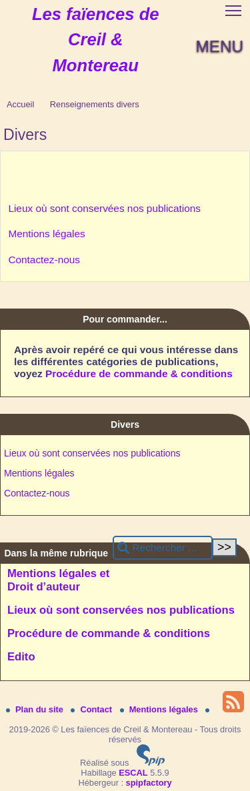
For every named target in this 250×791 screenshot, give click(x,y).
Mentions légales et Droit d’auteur (58, 580)
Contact (92, 709)
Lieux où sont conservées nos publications (104, 208)
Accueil (20, 104)
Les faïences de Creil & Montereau (95, 40)
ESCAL (133, 773)
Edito (21, 656)
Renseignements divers (94, 104)
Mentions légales (46, 233)
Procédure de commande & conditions (139, 373)
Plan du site (35, 709)
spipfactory (149, 783)
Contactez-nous (44, 259)
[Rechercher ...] (163, 548)
